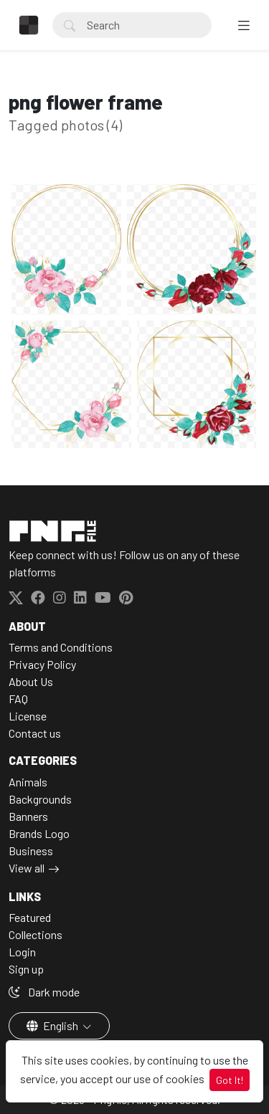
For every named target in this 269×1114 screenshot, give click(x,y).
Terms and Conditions (61, 647)
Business (31, 850)
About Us (31, 681)
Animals (28, 782)
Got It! (229, 1080)
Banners (28, 816)
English (53, 1025)
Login (22, 951)
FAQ (18, 698)
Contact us (35, 733)
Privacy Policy (42, 664)
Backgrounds (40, 799)
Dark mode (44, 992)
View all (26, 868)
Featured (30, 917)
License (28, 716)
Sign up (26, 969)
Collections (35, 934)
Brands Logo (39, 833)
